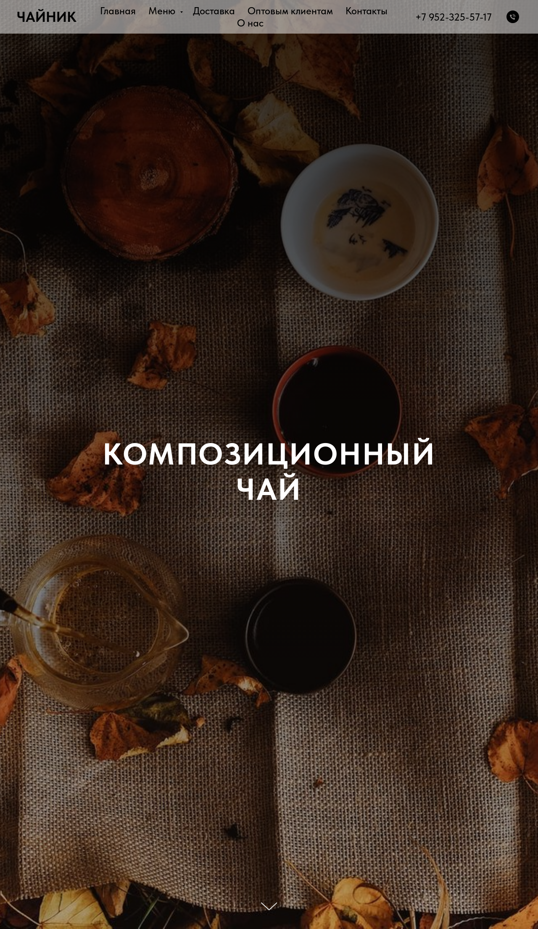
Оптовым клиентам (290, 11)
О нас (250, 23)
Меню (163, 11)
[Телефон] (512, 16)
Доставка (214, 11)
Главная (118, 11)
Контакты (366, 11)
